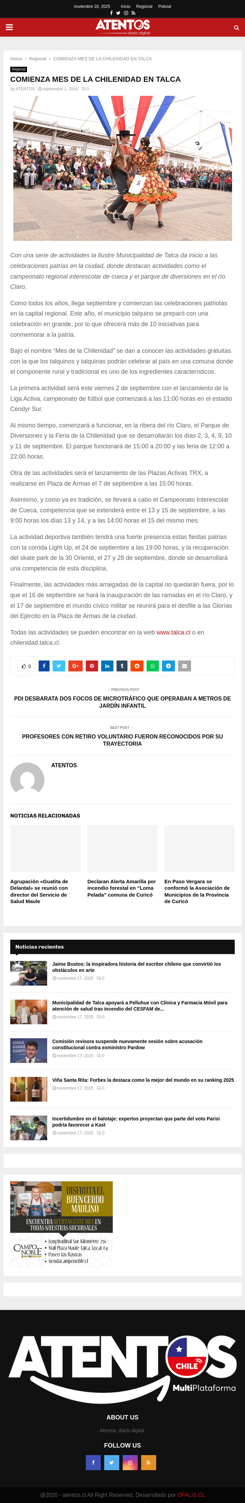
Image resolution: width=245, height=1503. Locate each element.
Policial (164, 6)
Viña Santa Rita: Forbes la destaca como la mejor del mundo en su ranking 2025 (143, 1080)
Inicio (126, 6)
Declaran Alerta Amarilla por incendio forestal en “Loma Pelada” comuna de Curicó (121, 888)
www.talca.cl (173, 632)
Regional (144, 6)
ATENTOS (25, 89)
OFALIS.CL (191, 1495)
